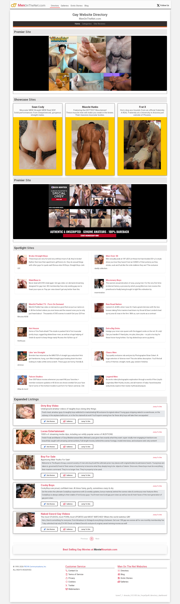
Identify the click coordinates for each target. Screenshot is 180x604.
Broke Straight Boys (38, 256)
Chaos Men (111, 352)
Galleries (65, 5)
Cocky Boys (47, 485)
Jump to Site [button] (157, 407)
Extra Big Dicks (113, 328)
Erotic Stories (76, 5)
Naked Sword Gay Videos (55, 513)
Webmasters (72, 589)
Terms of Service (74, 574)
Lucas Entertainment (52, 431)
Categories (87, 24)
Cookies (70, 582)
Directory (55, 5)
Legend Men (112, 376)
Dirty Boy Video (49, 405)
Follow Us (163, 5)
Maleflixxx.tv (35, 280)
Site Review (49, 421)
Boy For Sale (48, 456)
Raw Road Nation (114, 304)
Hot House (34, 328)
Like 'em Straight (37, 352)
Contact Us (71, 570)
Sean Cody (38, 106)
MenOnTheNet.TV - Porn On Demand (46, 304)
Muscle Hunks (90, 106)
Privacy (70, 578)
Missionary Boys (113, 280)
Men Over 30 (112, 256)
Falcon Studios (36, 376)
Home (77, 24)
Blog (86, 5)
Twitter (69, 585)
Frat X (142, 106)
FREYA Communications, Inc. (35, 567)
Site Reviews (99, 24)
